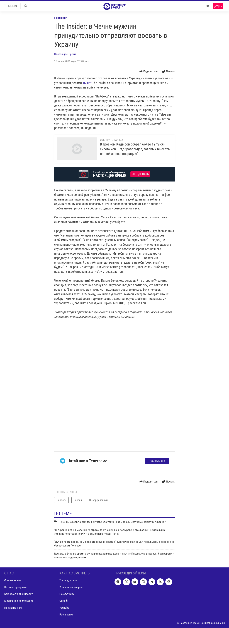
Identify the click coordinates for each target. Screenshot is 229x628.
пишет (87, 83)
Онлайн (63, 600)
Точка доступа (68, 580)
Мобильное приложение (18, 600)
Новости (60, 18)
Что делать (140, 174)
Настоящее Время (65, 54)
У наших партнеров (70, 587)
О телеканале (12, 580)
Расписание (66, 614)
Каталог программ (15, 587)
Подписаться (157, 460)
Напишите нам (13, 607)
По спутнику (66, 594)
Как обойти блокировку (18, 594)
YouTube (64, 607)
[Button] (148, 71)
